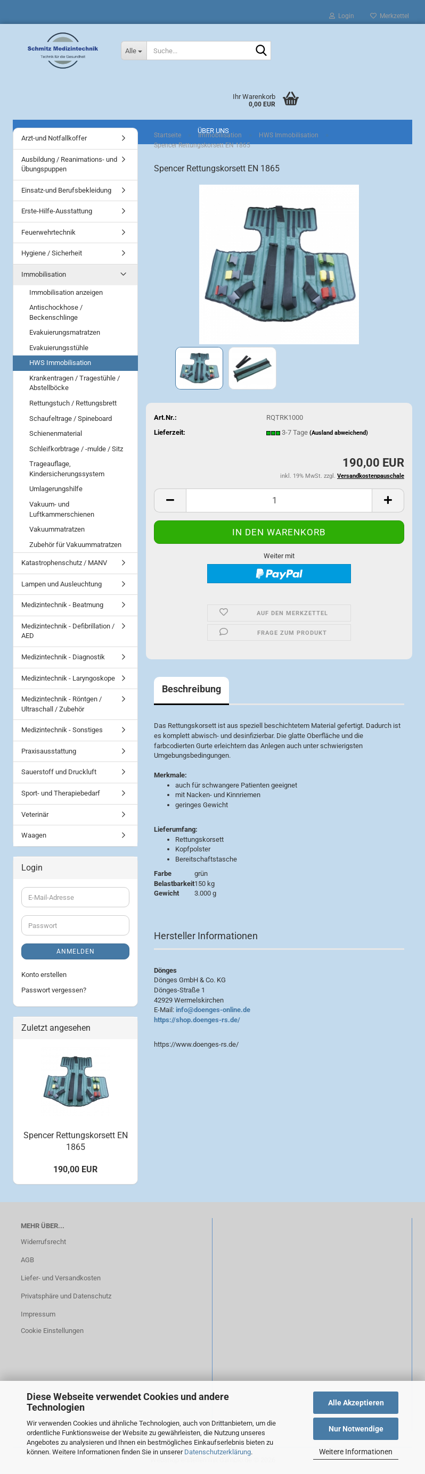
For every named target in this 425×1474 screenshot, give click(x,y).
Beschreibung (191, 688)
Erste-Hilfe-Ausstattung (56, 211)
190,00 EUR (75, 1169)
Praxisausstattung (48, 751)
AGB (27, 1260)
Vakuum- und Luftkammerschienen (61, 509)
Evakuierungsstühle (58, 348)
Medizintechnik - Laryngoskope (68, 678)
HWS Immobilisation (60, 363)
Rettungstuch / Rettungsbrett (73, 403)
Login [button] (341, 16)
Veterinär (34, 814)
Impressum (38, 1314)
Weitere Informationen (356, 1451)
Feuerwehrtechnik (48, 232)
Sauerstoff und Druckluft (58, 772)
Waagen (33, 835)
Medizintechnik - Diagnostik (63, 657)
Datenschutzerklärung (217, 1452)
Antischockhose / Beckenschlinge (56, 312)
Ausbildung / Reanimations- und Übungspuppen (69, 164)
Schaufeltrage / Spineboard (70, 419)
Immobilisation (43, 274)
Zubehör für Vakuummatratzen (75, 545)
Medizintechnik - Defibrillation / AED (68, 631)
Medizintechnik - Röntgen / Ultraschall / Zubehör (61, 704)
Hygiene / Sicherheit (51, 253)
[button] (170, 500)
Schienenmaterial (55, 433)
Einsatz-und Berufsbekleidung (66, 190)
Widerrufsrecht (43, 1242)
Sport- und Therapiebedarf (60, 793)
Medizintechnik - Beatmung (62, 605)
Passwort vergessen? (53, 990)
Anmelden (75, 951)
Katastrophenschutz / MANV (64, 563)
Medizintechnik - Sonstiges (62, 730)
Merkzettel (389, 16)
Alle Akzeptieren (356, 1402)
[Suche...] (133, 50)
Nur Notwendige (356, 1429)
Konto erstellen (44, 975)
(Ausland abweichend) (338, 432)
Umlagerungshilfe (56, 489)
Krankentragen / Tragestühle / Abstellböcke (74, 383)
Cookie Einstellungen (52, 1331)
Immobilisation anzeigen (66, 292)
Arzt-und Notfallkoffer (54, 138)
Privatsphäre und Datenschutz (66, 1296)
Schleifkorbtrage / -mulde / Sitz (76, 449)
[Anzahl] (279, 500)
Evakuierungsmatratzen (64, 332)
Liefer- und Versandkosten (61, 1278)
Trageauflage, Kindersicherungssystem (66, 469)
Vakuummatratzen (57, 529)
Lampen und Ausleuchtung (61, 584)
